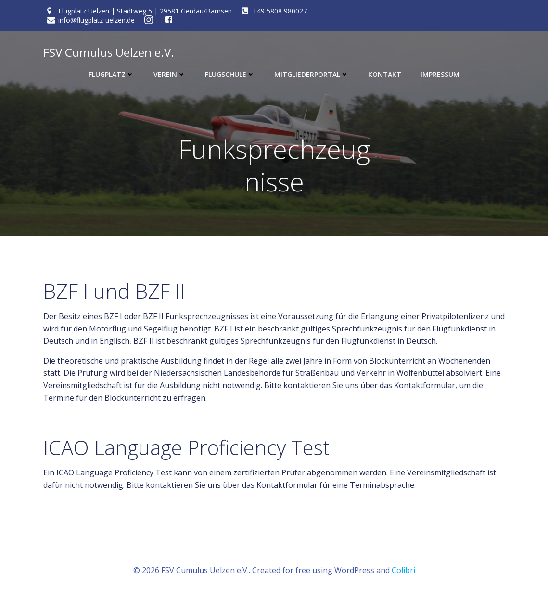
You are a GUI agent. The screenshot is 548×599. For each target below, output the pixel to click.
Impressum (440, 74)
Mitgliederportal (311, 74)
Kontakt (384, 74)
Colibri (403, 570)
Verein (169, 74)
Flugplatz (111, 74)
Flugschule (230, 74)
